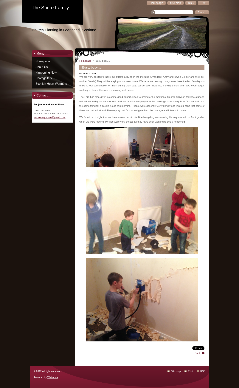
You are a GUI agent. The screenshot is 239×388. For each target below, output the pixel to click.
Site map (176, 371)
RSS (202, 371)
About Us (41, 67)
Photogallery (43, 78)
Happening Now (46, 72)
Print (190, 371)
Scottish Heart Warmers (51, 83)
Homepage (42, 61)
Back (198, 353)
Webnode (52, 377)
